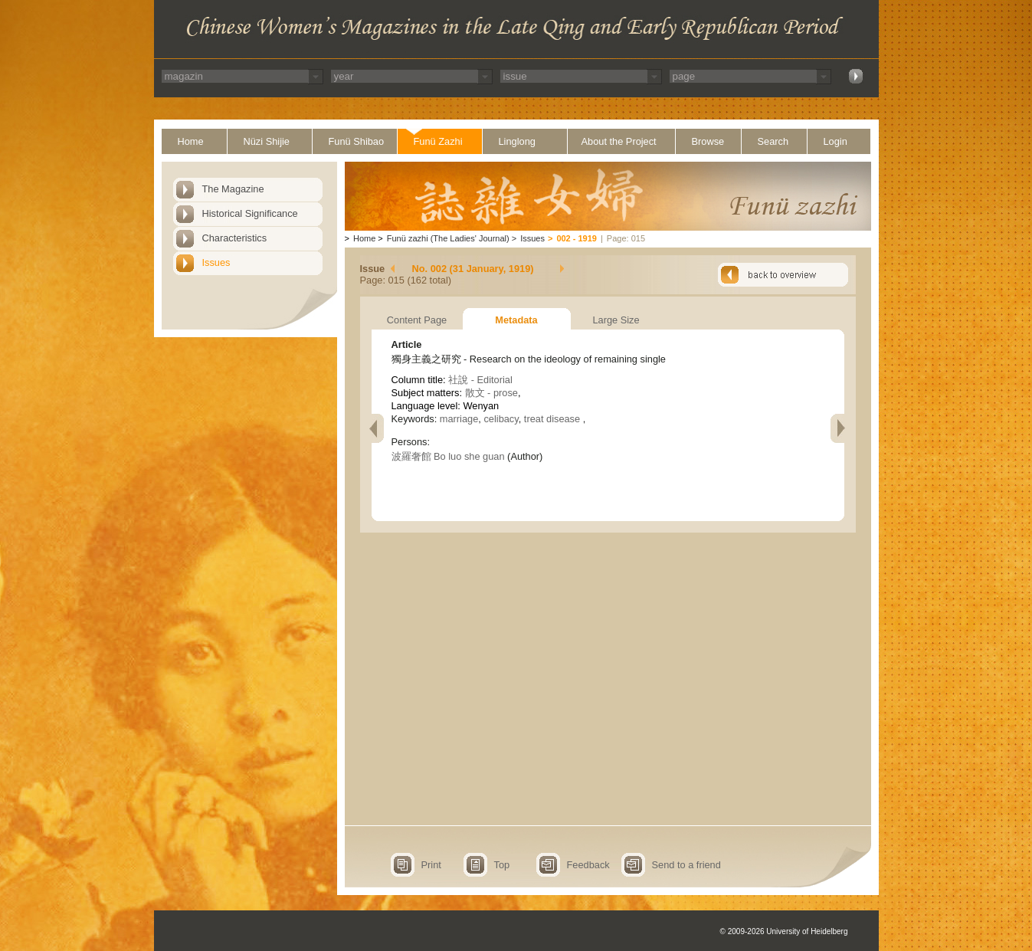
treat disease (553, 419)
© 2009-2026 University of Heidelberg (784, 931)
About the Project (619, 141)
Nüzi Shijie (267, 141)
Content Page (417, 320)
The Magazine (233, 189)
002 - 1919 (576, 238)
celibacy (500, 419)
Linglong (517, 141)
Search (773, 141)
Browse (708, 141)
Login (835, 141)
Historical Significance (250, 213)
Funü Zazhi (438, 141)
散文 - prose (491, 392)
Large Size (615, 320)
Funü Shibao (357, 141)
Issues (216, 262)
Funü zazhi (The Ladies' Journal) (448, 238)
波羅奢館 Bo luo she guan (448, 456)
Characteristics (234, 238)
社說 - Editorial (480, 379)
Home (191, 141)
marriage (459, 419)
